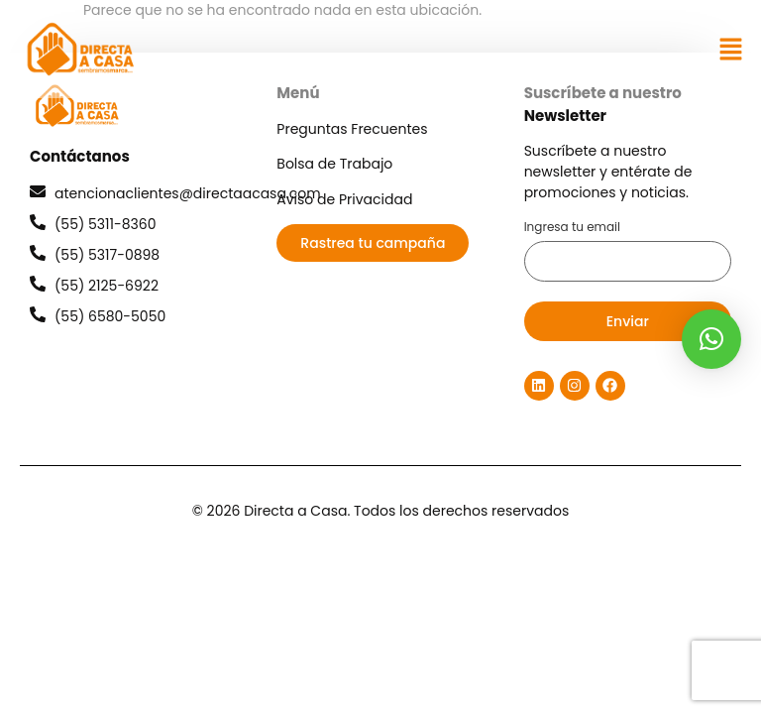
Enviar (627, 321)
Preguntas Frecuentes (351, 129)
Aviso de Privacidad (344, 199)
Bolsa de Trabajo (334, 164)
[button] (731, 49)
